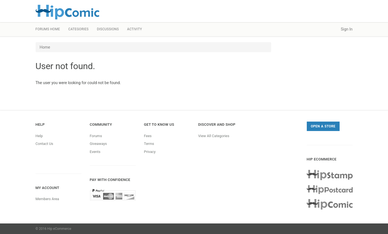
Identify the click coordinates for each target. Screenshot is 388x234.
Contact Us (44, 144)
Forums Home (48, 29)
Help (39, 136)
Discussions (108, 29)
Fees (148, 136)
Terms (149, 144)
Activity (134, 29)
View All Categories (213, 136)
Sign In (346, 29)
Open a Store (323, 126)
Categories (78, 29)
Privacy (150, 152)
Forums (96, 136)
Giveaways (98, 144)
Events (95, 152)
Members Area (47, 199)
